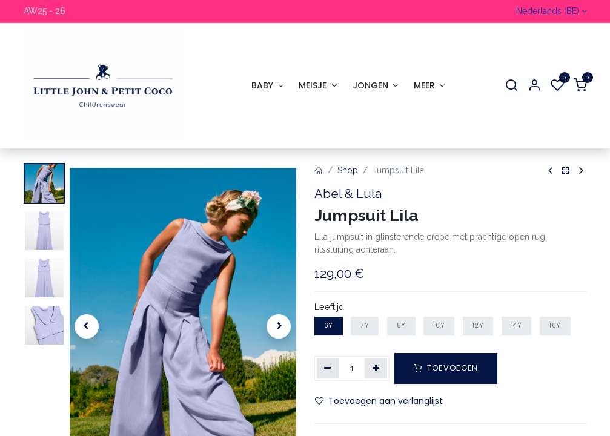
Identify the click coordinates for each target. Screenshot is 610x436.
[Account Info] (534, 85)
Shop (347, 170)
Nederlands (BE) (547, 11)
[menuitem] (267, 85)
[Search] (511, 85)
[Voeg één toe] (376, 368)
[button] (87, 326)
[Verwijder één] (328, 368)
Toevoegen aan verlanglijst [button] (379, 400)
